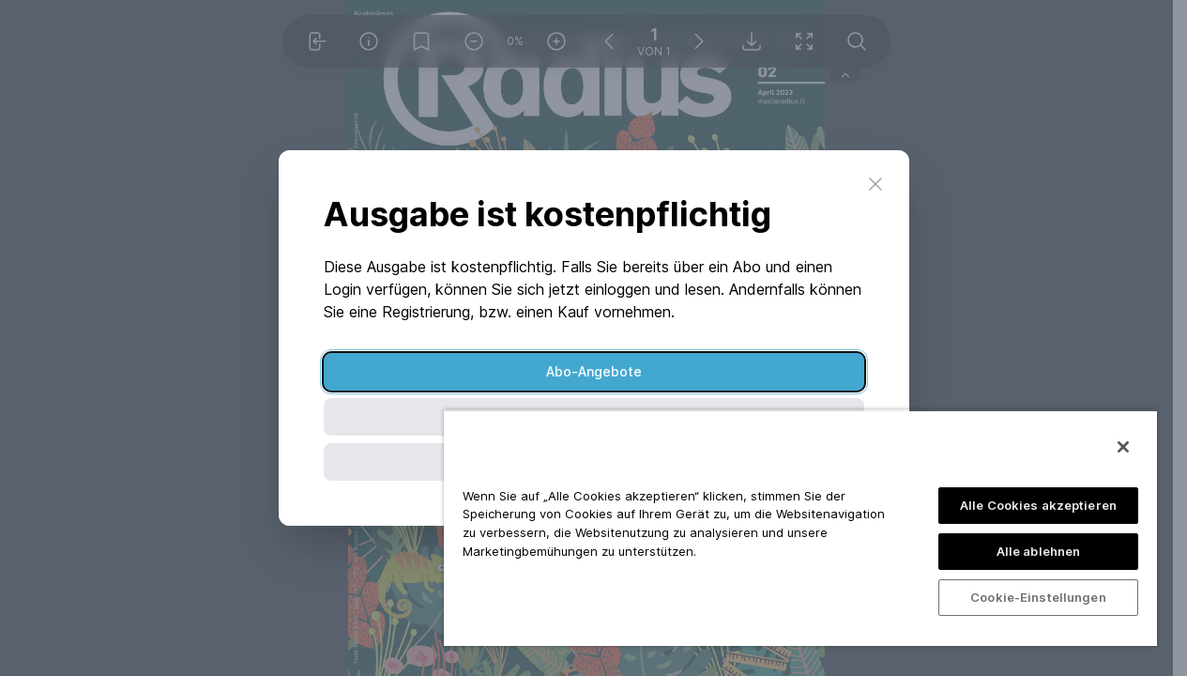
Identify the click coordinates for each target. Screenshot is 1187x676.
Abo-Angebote (594, 371)
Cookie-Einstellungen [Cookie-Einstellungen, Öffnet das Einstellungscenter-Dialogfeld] (1038, 597)
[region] (800, 527)
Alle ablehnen (1039, 551)
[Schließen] (1123, 447)
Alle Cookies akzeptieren (1038, 505)
